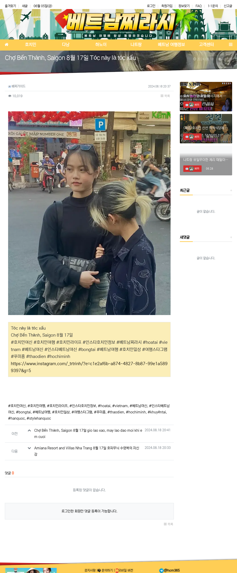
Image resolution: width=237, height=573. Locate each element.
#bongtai (23, 411)
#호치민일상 (61, 411)
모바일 (124, 570)
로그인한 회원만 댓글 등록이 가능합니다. (89, 510)
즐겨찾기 (10, 6)
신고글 (228, 6)
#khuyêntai (157, 411)
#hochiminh (136, 411)
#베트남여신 (138, 405)
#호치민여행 (36, 405)
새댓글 (185, 237)
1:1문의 (213, 6)
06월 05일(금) (43, 6)
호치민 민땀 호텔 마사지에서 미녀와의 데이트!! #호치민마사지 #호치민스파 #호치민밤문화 (206, 96)
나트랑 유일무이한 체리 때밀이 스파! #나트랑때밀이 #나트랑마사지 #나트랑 (206, 160)
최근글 (185, 190)
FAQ (199, 6)
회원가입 (166, 6)
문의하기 (106, 570)
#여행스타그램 (82, 411)
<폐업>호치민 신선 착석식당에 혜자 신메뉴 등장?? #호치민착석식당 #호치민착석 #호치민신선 (206, 128)
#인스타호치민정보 (82, 405)
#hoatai (104, 405)
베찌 (194, 104)
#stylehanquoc (39, 417)
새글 (25, 6)
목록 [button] (165, 96)
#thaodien (115, 411)
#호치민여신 (17, 405)
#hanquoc (16, 417)
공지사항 (90, 570)
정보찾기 (184, 6)
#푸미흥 (100, 411)
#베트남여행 (41, 411)
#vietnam (120, 405)
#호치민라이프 (57, 405)
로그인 (151, 6)
